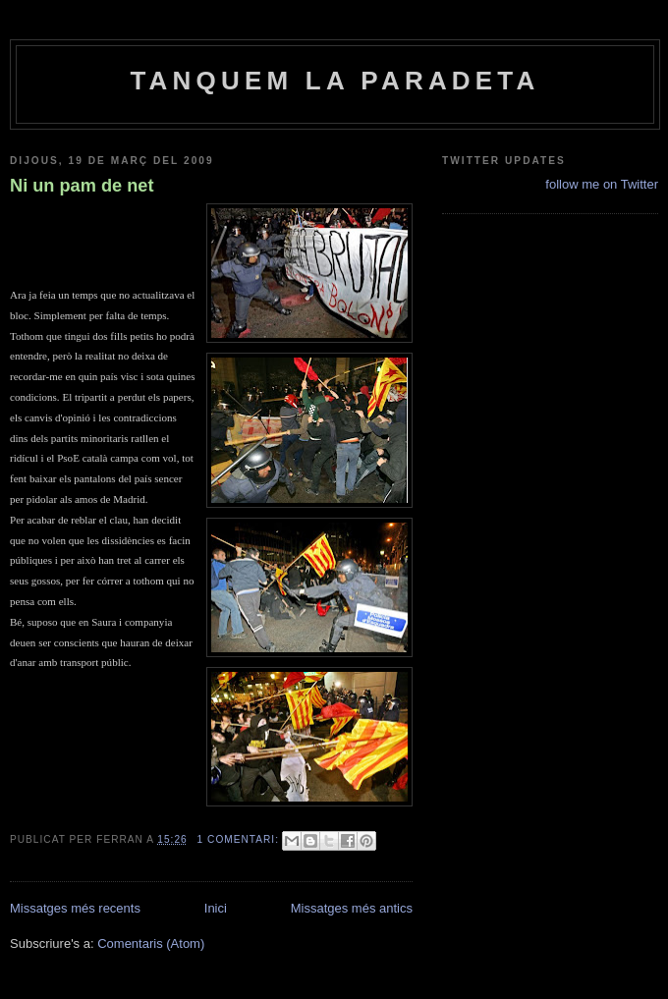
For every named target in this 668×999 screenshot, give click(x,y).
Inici (215, 908)
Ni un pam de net (82, 185)
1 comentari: (240, 839)
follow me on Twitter (601, 184)
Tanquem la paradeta (334, 80)
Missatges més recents (75, 908)
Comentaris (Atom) (150, 943)
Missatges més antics (352, 908)
